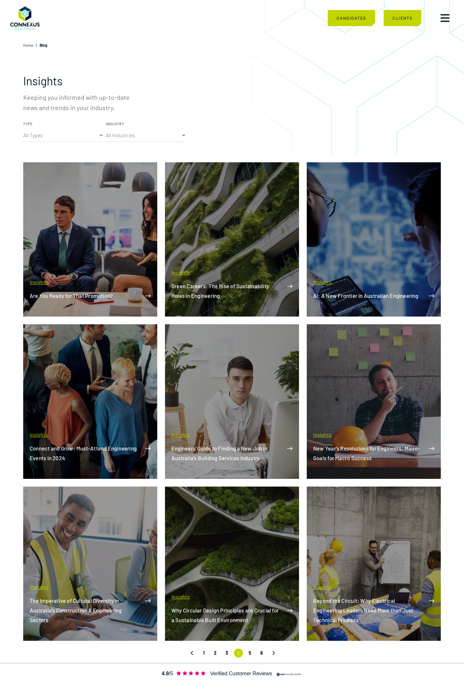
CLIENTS (402, 18)
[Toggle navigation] (445, 18)
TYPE (28, 124)
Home (28, 45)
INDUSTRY (115, 124)
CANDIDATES (351, 18)
